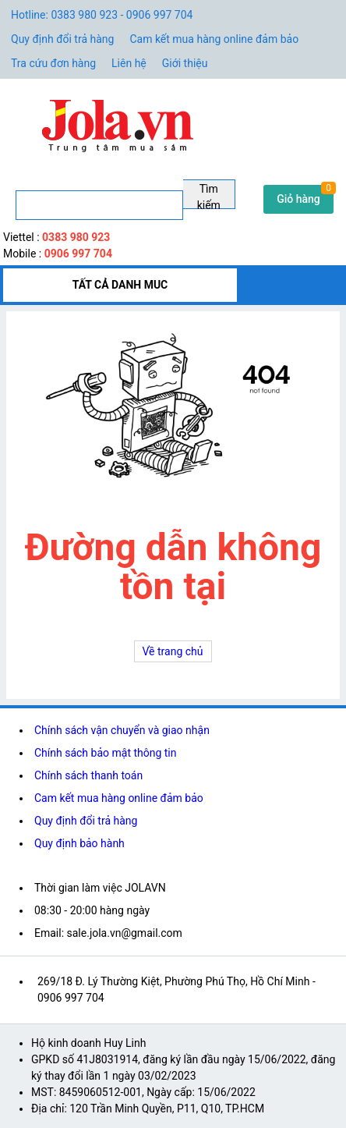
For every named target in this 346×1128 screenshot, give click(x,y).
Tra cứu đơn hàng (53, 63)
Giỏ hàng (298, 199)
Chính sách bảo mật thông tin (105, 753)
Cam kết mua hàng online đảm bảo (213, 39)
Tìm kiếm (209, 196)
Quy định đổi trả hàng (62, 39)
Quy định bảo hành (79, 843)
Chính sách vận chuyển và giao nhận (122, 730)
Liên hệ (129, 63)
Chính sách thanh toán (88, 775)
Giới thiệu (185, 63)
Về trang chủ (173, 651)
